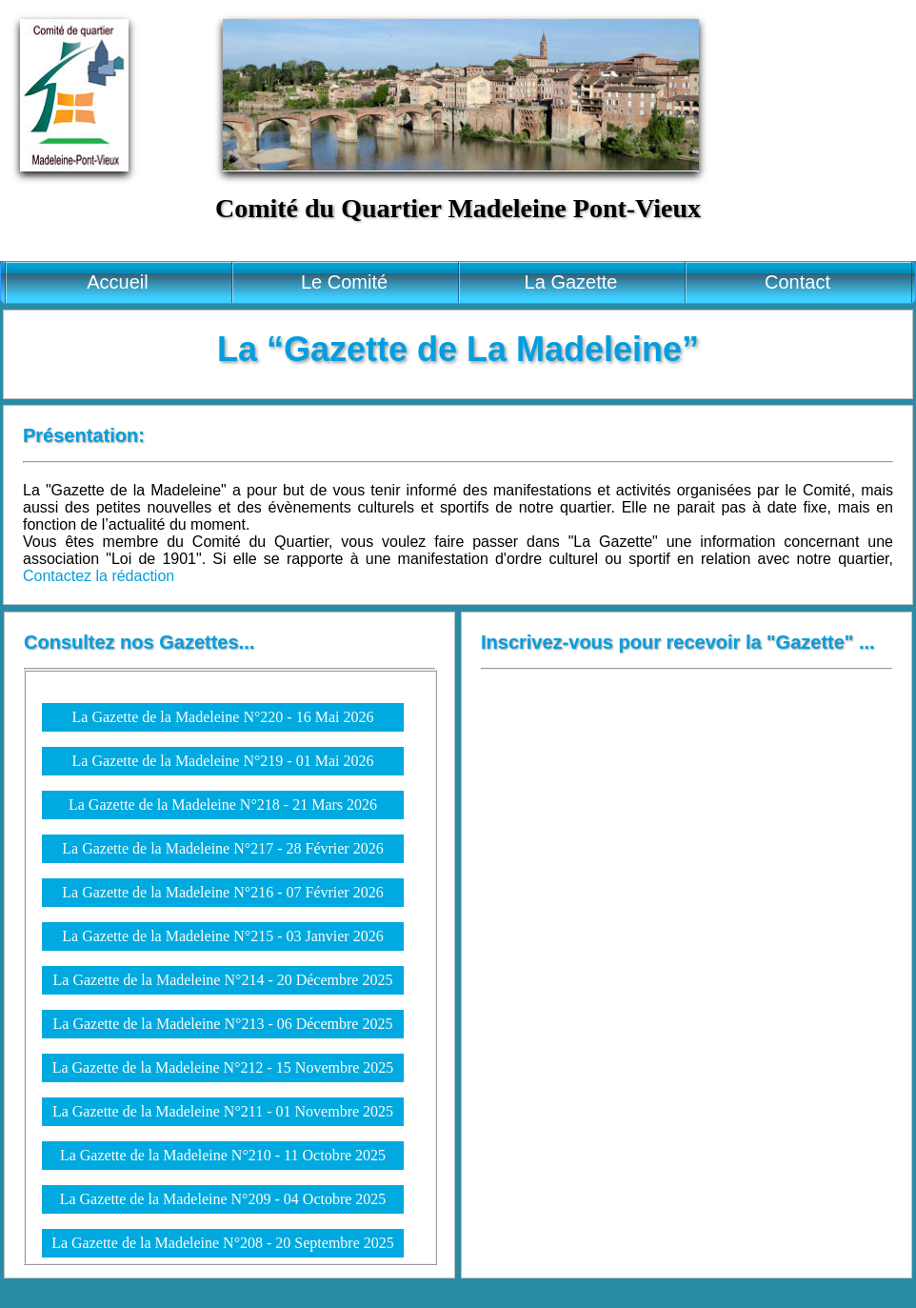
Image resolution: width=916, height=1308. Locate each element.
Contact (797, 282)
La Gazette (571, 282)
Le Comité (344, 282)
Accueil (117, 282)
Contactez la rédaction (98, 576)
